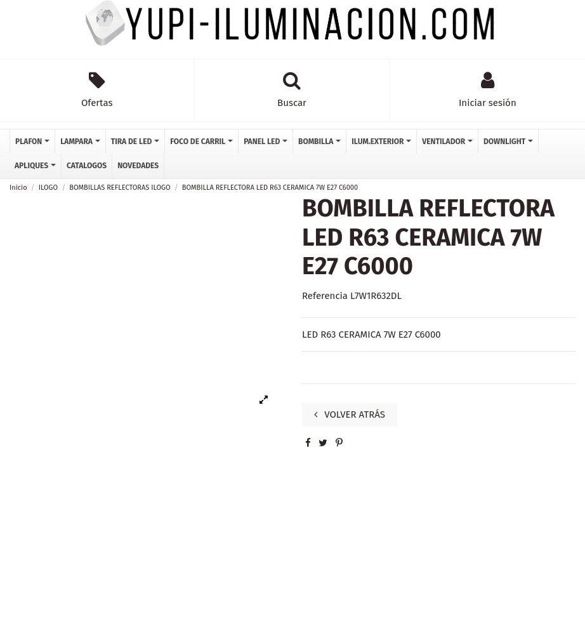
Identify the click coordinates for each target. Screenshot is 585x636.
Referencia (325, 295)
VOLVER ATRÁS (349, 414)
